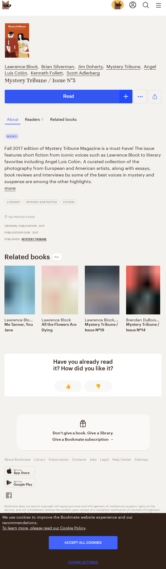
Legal (104, 459)
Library (39, 459)
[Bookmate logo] (6, 4)
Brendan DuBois (141, 319)
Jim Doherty (90, 65)
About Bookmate (17, 459)
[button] (140, 96)
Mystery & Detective (41, 202)
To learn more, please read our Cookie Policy (43, 527)
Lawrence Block (21, 65)
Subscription (58, 459)
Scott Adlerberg (83, 72)
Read (68, 96)
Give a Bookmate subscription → (83, 439)
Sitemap (141, 459)
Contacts (79, 459)
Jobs (93, 459)
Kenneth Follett (47, 72)
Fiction (68, 202)
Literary (13, 202)
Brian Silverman (57, 65)
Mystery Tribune (123, 65)
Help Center (121, 459)
